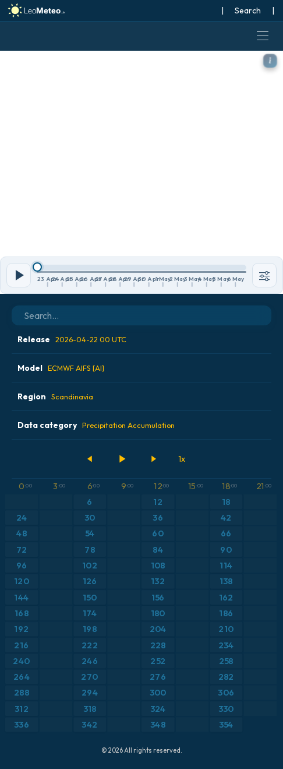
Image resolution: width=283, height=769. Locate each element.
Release (71, 339)
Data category (96, 425)
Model (60, 368)
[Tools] (264, 275)
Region (55, 396)
